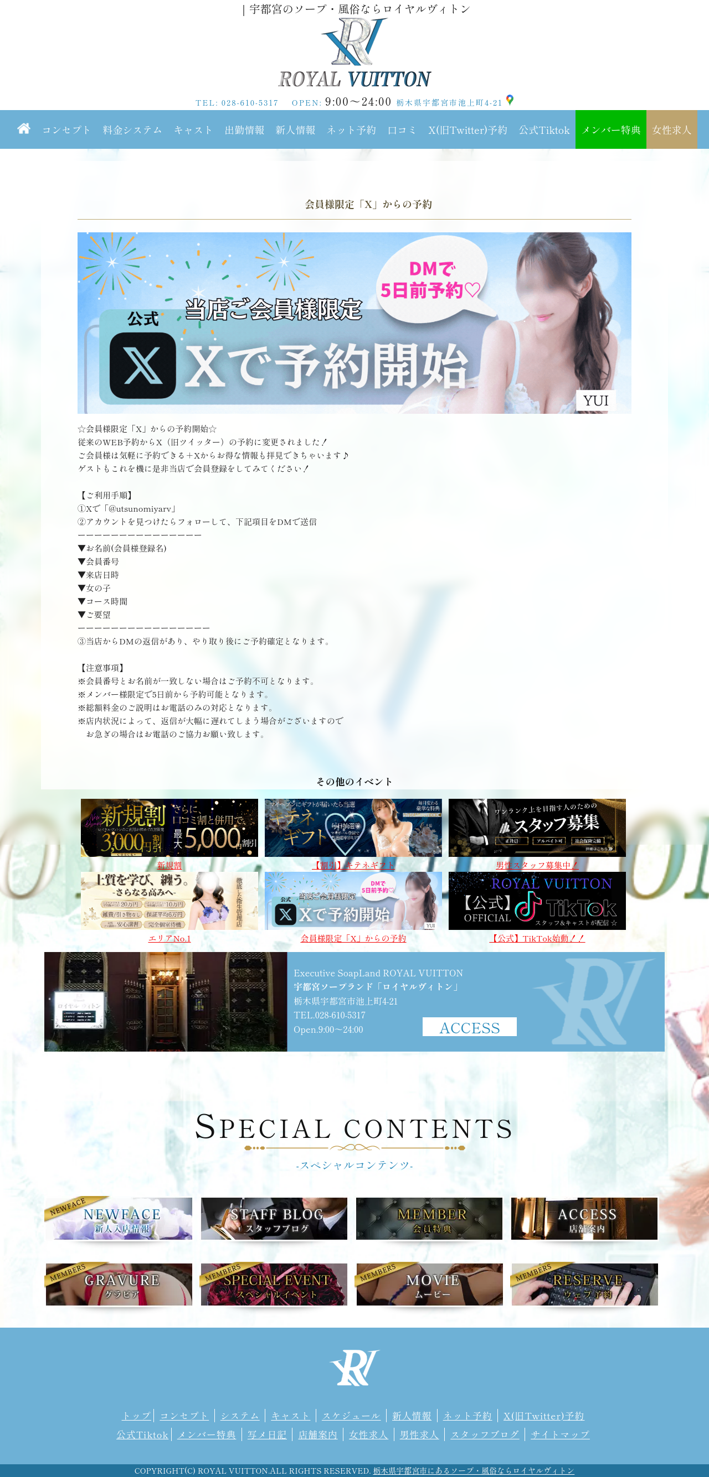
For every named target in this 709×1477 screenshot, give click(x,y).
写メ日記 (267, 1434)
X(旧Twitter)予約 (467, 129)
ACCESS (469, 1026)
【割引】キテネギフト (353, 860)
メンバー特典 (611, 129)
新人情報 (295, 129)
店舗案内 (317, 1434)
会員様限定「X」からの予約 (353, 933)
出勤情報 (244, 129)
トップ (136, 1415)
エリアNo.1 (169, 933)
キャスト (193, 129)
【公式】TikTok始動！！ (537, 933)
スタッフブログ (484, 1434)
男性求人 (419, 1434)
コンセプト (66, 129)
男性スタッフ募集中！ (537, 860)
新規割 (169, 860)
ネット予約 (351, 129)
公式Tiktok (543, 129)
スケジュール (351, 1415)
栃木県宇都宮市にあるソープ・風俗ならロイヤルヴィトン (473, 1470)
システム (240, 1415)
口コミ (402, 129)
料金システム (132, 129)
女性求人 (672, 129)
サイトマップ (560, 1434)
